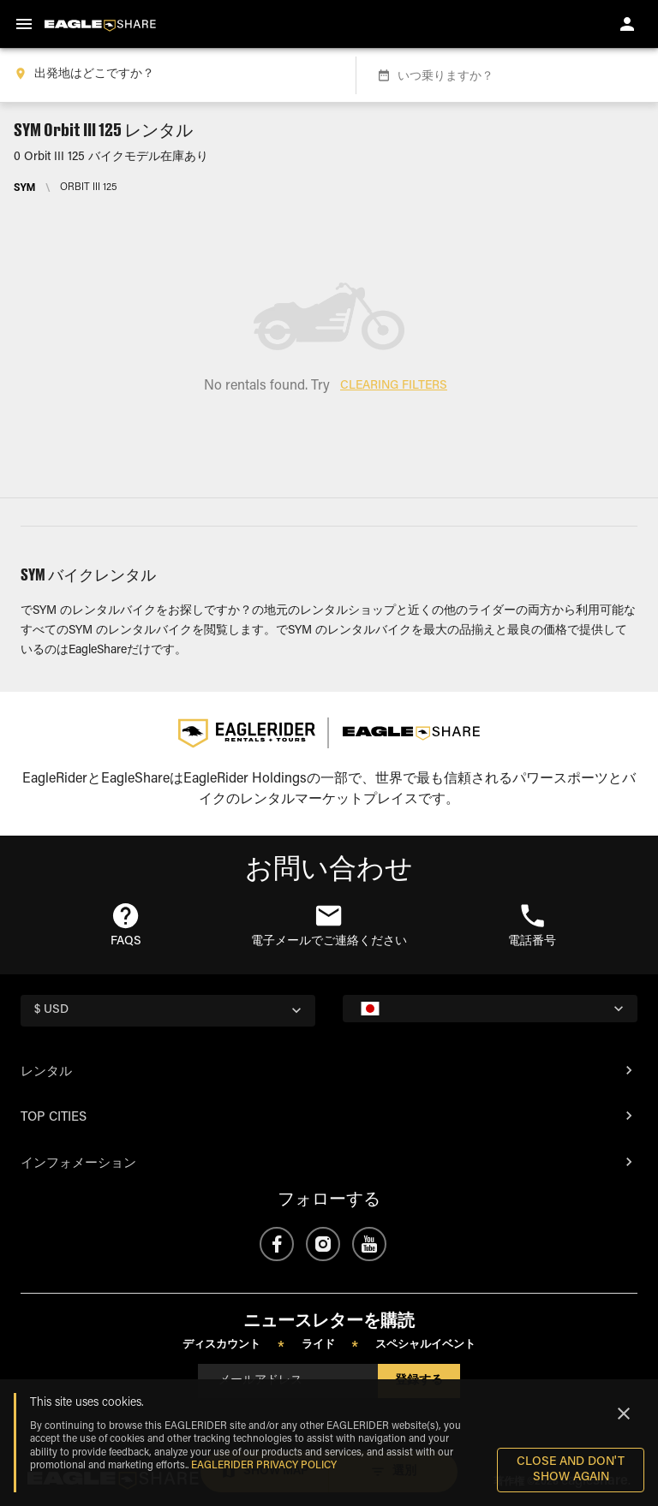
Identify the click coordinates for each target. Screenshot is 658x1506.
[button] (125, 926)
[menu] (24, 24)
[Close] (623, 1413)
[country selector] (168, 1011)
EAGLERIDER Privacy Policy (264, 1466)
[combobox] (174, 75)
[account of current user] (627, 24)
